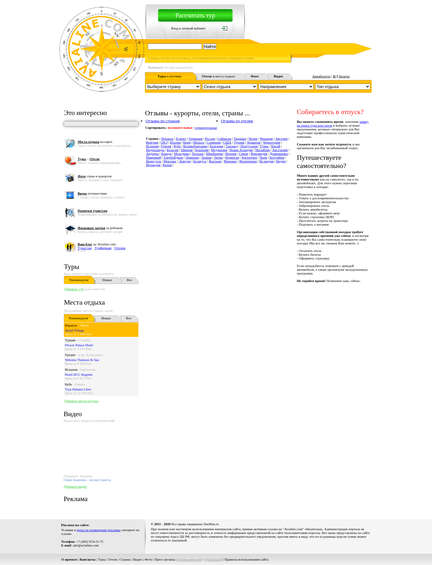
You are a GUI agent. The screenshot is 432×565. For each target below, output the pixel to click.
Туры (71, 266)
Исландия (266, 161)
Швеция (187, 150)
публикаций (213, 559)
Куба (68, 384)
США (227, 142)
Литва (218, 157)
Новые (107, 280)
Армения (192, 157)
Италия (175, 142)
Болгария (216, 146)
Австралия (280, 150)
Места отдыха (84, 302)
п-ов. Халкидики (90, 355)
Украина (240, 138)
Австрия (281, 138)
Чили (263, 157)
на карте (95, 142)
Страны (125, 559)
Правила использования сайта (247, 559)
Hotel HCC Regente (79, 374)
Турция (70, 340)
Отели (112, 559)
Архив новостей (189, 559)
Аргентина (249, 157)
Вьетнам (215, 161)
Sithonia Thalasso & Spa (82, 360)
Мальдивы (181, 153)
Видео (137, 559)
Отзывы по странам (163, 120)
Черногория (271, 142)
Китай (275, 146)
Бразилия (201, 150)
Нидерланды (155, 150)
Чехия (253, 138)
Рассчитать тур (195, 15)
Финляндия (258, 153)
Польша (197, 153)
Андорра (152, 153)
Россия (210, 138)
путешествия (92, 193)
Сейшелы (224, 138)
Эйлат (84, 325)
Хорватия (253, 142)
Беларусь (199, 161)
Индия (280, 161)
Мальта (198, 142)
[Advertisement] (258, 297)
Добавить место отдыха (81, 401)
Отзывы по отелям (237, 120)
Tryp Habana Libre (78, 389)
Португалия (249, 146)
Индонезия (219, 150)
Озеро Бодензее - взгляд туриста (87, 480)
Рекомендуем (78, 280)
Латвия (206, 157)
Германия (195, 138)
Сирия (243, 153)
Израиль (71, 325)
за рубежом (100, 228)
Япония (231, 153)
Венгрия (152, 142)
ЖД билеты (341, 76)
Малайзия (262, 150)
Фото (148, 559)
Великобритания (195, 146)
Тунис (264, 146)
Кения (167, 165)
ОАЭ (164, 142)
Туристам (85, 248)
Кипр (187, 142)
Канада (166, 153)
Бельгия (172, 150)
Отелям (119, 248)
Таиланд (232, 146)
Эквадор (184, 161)
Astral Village (74, 330)
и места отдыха (218, 76)
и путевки (169, 76)
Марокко (230, 161)
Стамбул (84, 340)
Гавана (80, 384)
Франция (266, 138)
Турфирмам (103, 248)
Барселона (87, 369)
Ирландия (153, 165)
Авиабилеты (321, 76)
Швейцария (214, 153)
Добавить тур (74, 289)
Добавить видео (75, 486)
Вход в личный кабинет (188, 28)
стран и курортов (94, 176)
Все (129, 280)
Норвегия (232, 157)
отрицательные (206, 127)
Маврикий (153, 157)
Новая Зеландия (241, 150)
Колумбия (277, 157)
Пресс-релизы (165, 559)
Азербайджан (173, 157)
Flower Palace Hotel (79, 345)
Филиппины (248, 161)
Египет (181, 138)
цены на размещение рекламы (99, 530)
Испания (71, 369)
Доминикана (279, 153)
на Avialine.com (97, 244)
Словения (214, 142)
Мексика (169, 161)
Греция (70, 355)
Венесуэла (153, 161)
